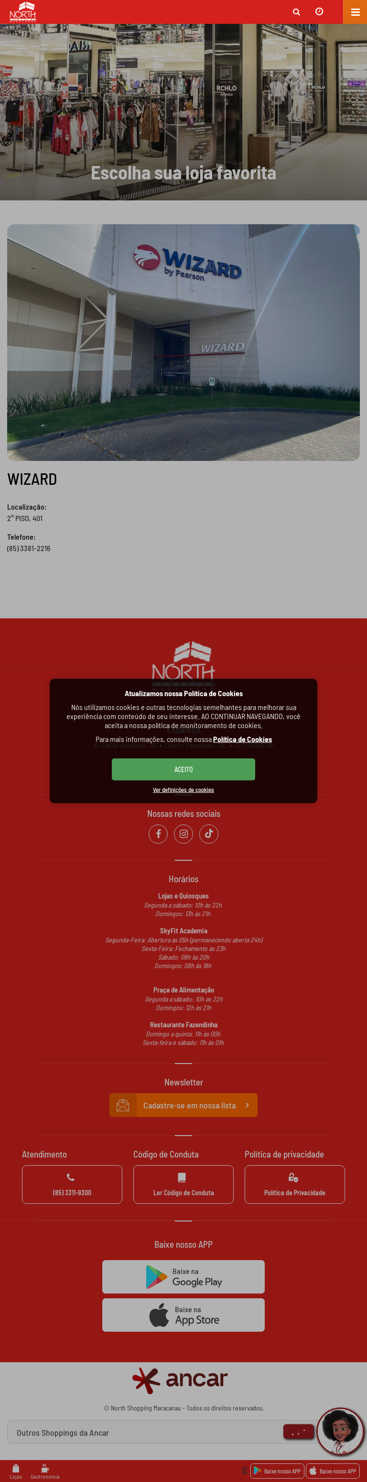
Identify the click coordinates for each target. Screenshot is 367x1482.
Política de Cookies (242, 738)
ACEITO (183, 769)
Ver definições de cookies (183, 789)
